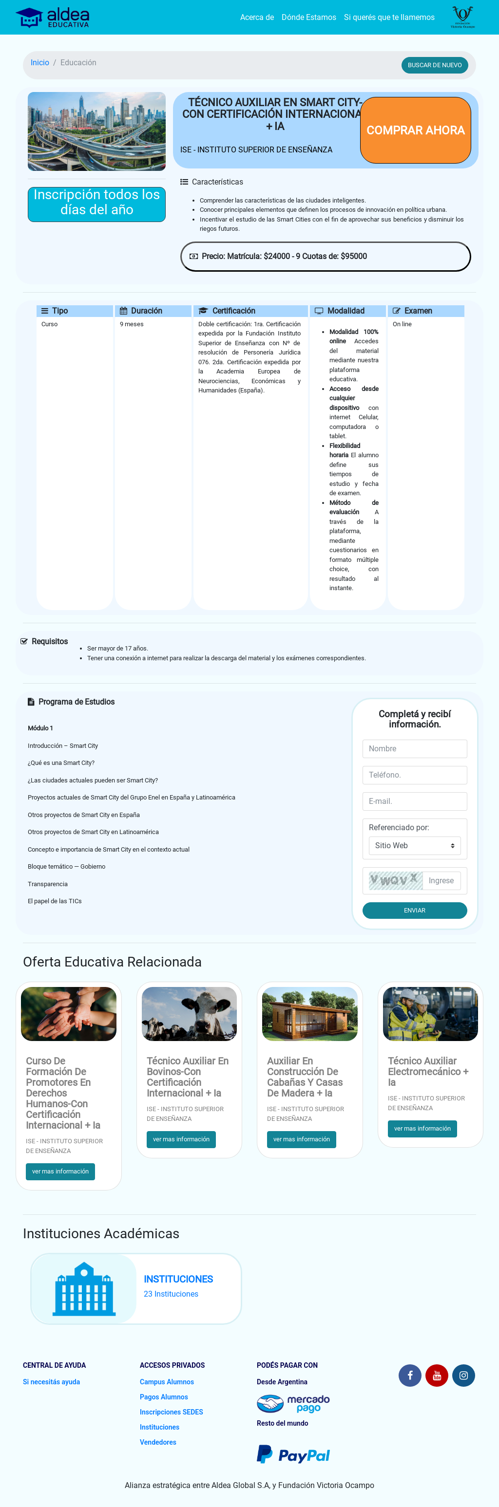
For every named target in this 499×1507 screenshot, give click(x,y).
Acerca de (257, 17)
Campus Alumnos (167, 1382)
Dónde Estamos (309, 17)
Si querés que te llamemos (389, 17)
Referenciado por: (399, 827)
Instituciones (159, 1427)
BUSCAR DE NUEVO (435, 65)
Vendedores (158, 1442)
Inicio (40, 62)
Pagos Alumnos (164, 1397)
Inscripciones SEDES (171, 1412)
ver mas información (60, 1171)
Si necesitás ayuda (51, 1382)
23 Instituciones (171, 1294)
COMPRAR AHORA (415, 130)
